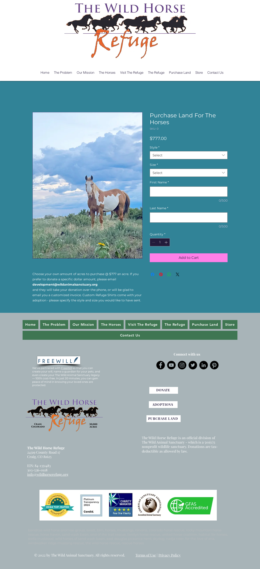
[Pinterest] (214, 365)
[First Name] (188, 191)
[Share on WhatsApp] (169, 274)
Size (154, 165)
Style (154, 147)
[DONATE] (163, 390)
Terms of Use (145, 555)
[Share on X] (177, 274)
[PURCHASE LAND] (163, 418)
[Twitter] (193, 365)
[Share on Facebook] (152, 274)
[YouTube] (171, 365)
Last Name (159, 208)
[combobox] (189, 155)
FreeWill (66, 368)
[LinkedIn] (203, 365)
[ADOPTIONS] (163, 404)
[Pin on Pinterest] (161, 274)
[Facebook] (160, 365)
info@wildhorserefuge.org (47, 474)
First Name (159, 182)
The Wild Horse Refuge (46, 448)
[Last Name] (188, 217)
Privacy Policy (169, 555)
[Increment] (166, 242)
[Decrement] (153, 242)
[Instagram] (182, 365)
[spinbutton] (160, 242)
